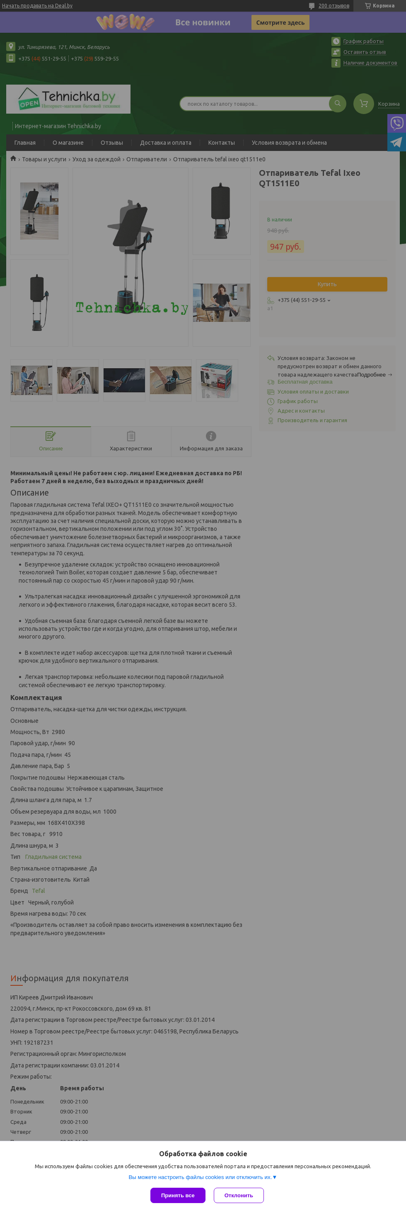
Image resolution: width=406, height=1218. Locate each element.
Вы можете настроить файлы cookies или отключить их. (200, 1177)
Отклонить (239, 1195)
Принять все (178, 1195)
